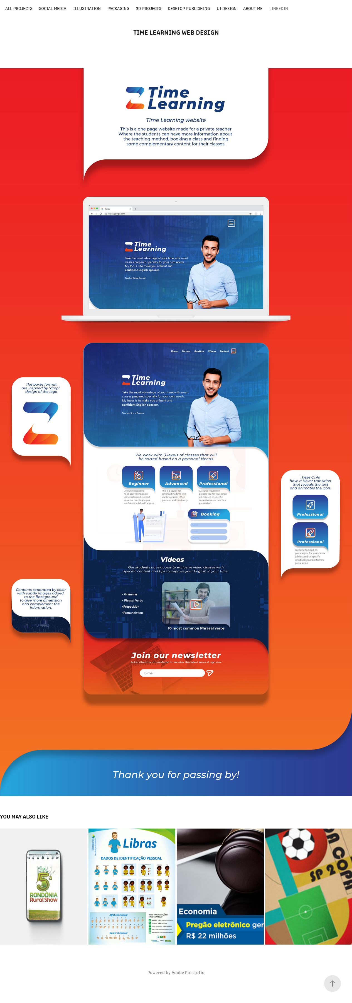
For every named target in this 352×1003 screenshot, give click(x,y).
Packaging (118, 8)
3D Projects (148, 8)
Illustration (87, 8)
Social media (52, 8)
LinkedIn (278, 8)
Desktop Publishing (189, 8)
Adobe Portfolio (188, 972)
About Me (252, 8)
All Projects (18, 8)
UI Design (227, 8)
